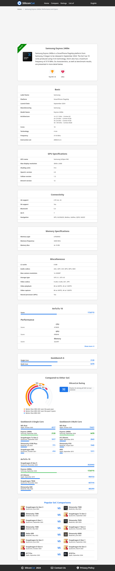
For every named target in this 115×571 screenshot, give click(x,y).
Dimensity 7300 (75, 507)
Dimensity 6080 (75, 533)
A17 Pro (29, 553)
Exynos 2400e (26, 431)
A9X (61, 449)
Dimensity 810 (65, 443)
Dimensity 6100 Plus (29, 443)
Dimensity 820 (26, 487)
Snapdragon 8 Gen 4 (34, 547)
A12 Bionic (64, 437)
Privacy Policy (87, 568)
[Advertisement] (57, 26)
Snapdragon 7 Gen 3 (77, 527)
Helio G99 (30, 533)
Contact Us (60, 568)
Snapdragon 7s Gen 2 (29, 437)
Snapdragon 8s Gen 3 (77, 547)
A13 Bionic (25, 475)
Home (46, 3)
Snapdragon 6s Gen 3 (34, 507)
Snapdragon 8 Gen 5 (29, 463)
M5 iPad (24, 426)
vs (59, 508)
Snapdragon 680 (27, 449)
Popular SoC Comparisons (57, 502)
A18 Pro (72, 553)
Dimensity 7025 (75, 520)
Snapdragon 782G (28, 481)
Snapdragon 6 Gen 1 (34, 520)
